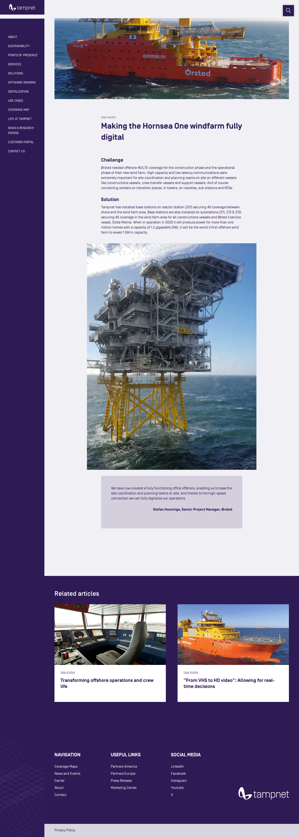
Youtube (177, 787)
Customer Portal (21, 142)
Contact (60, 795)
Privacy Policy (64, 830)
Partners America (124, 766)
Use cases (15, 100)
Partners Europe (123, 773)
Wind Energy (108, 117)
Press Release (121, 780)
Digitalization (18, 91)
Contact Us (16, 151)
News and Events (67, 773)
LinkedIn (177, 766)
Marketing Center (124, 787)
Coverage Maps (65, 766)
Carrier (59, 780)
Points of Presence (23, 55)
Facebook (178, 773)
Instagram (179, 780)
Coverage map (18, 110)
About (59, 787)
